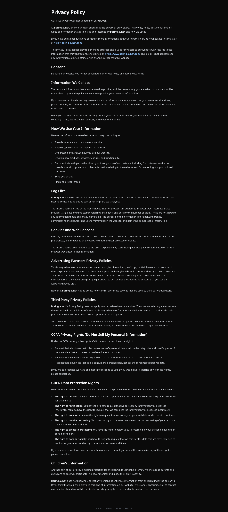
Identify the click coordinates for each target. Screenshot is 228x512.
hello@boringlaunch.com (68, 42)
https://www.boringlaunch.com (122, 53)
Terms (118, 508)
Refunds (128, 508)
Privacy (109, 508)
